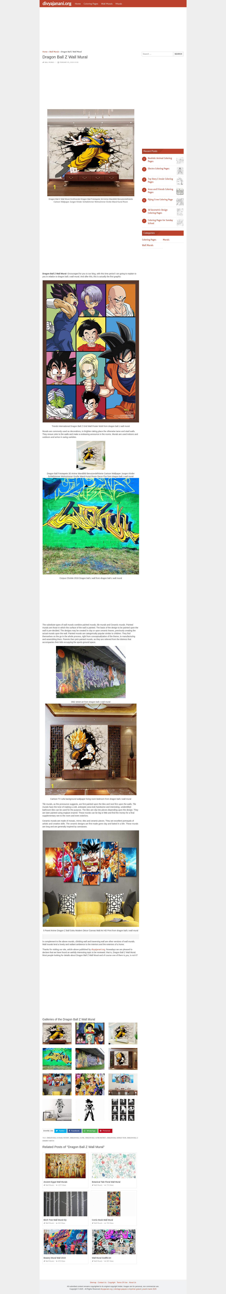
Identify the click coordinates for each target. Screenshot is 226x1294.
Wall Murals (107, 3)
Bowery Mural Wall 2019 (55, 1258)
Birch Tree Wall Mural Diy (55, 1220)
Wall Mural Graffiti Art (101, 1258)
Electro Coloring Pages (158, 168)
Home (78, 3)
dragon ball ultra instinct (95, 1138)
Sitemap (93, 1282)
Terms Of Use (122, 1282)
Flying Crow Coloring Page (160, 199)
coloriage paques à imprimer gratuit (127, 1289)
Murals (119, 3)
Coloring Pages (91, 3)
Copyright (111, 1282)
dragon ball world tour (116, 1138)
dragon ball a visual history (58, 1138)
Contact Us (102, 1282)
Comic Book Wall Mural (102, 1220)
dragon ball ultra (77, 1138)
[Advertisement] (113, 29)
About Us (132, 1282)
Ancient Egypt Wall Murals (55, 1182)
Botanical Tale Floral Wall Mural (106, 1182)
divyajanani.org (56, 3)
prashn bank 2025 (149, 1289)
